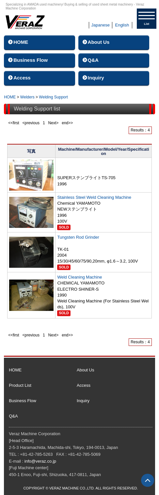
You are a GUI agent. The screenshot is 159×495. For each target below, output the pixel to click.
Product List (20, 385)
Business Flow (30, 60)
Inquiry (96, 77)
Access (22, 77)
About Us (99, 42)
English (122, 25)
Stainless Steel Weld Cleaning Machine (94, 197)
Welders (27, 97)
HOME (20, 42)
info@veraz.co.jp (40, 461)
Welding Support (53, 97)
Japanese (100, 25)
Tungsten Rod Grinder (78, 237)
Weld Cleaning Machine (79, 277)
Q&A (93, 60)
